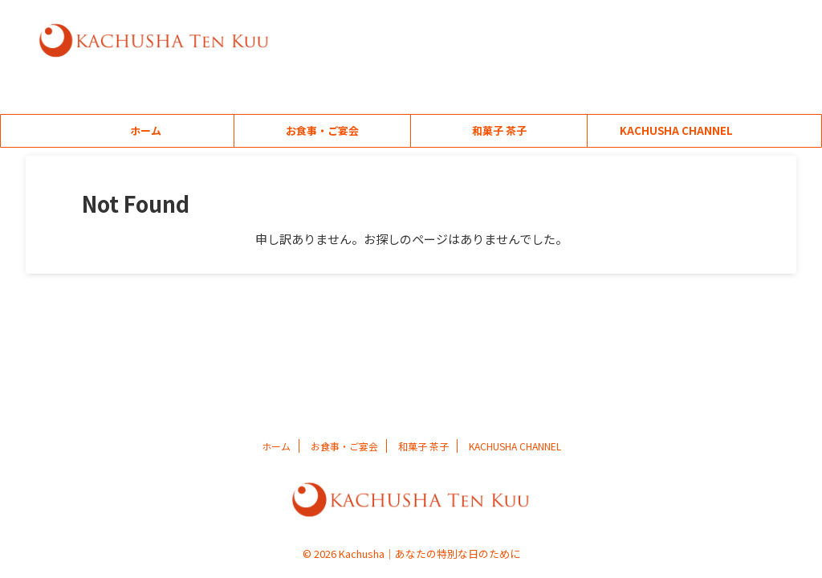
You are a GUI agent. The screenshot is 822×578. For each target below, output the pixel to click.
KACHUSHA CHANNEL (676, 130)
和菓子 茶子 (499, 130)
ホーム (145, 130)
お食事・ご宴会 (322, 130)
